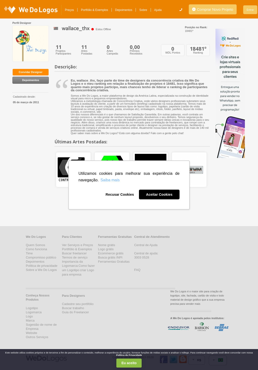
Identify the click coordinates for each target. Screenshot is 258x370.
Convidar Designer (31, 72)
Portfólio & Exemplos (94, 10)
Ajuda (158, 10)
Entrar (250, 9)
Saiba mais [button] (110, 180)
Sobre (143, 10)
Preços (69, 10)
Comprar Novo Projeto (212, 9)
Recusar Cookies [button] (119, 194)
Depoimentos (123, 10)
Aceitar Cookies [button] (159, 194)
